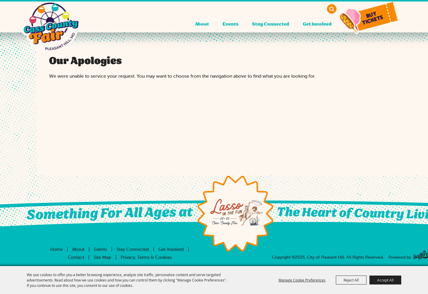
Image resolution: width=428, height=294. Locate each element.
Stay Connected (270, 24)
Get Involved (317, 24)
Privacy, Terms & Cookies (146, 257)
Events (230, 24)
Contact (76, 257)
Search (331, 9)
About (202, 24)
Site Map (102, 257)
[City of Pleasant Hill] (50, 32)
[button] (374, 17)
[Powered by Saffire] (420, 254)
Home (56, 249)
